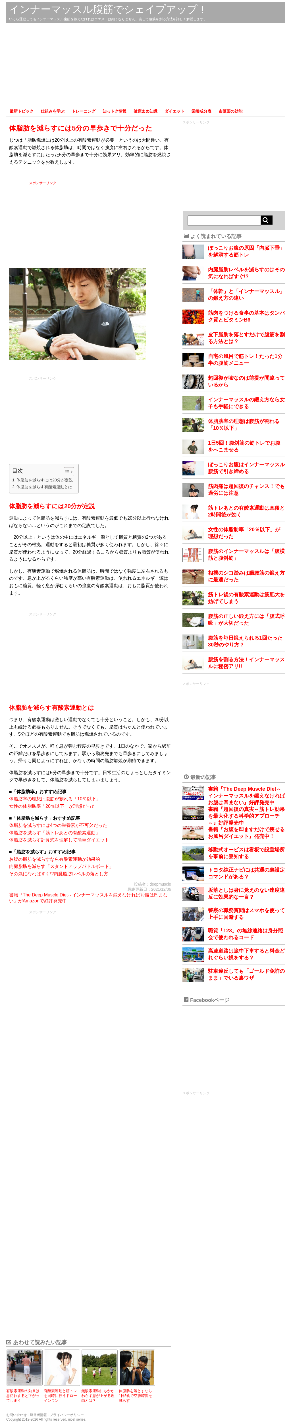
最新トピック (22, 111)
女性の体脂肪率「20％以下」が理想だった (52, 806)
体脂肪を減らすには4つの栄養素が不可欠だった (58, 825)
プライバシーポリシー (67, 1415)
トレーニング (83, 111)
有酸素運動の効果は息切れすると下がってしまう (23, 1395)
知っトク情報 (114, 111)
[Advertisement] (145, 64)
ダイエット (174, 111)
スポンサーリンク (100, 223)
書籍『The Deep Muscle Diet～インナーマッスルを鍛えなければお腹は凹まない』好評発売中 (246, 795)
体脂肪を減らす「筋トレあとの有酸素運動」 (54, 832)
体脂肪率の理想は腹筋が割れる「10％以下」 (55, 798)
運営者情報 (38, 1415)
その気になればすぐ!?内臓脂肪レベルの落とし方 (58, 873)
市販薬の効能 (230, 111)
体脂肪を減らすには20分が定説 (44, 480)
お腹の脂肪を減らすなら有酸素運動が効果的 (54, 859)
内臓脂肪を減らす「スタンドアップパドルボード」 (61, 866)
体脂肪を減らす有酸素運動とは (44, 487)
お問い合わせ (16, 1415)
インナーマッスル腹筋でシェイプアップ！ (108, 9)
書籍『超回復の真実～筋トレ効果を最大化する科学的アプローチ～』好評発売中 (246, 816)
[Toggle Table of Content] (66, 472)
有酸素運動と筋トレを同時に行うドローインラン (60, 1395)
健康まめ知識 (145, 111)
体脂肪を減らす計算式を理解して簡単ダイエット (59, 839)
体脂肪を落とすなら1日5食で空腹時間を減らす (135, 1395)
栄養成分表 (201, 111)
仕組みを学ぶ (53, 111)
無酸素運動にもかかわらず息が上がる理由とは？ (98, 1395)
